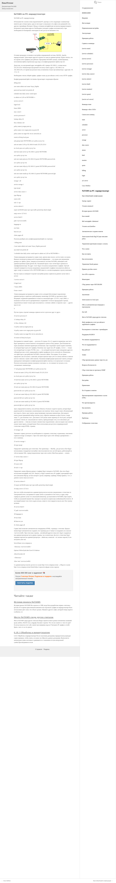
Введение (85, 18)
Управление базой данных (90, 264)
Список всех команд (88, 114)
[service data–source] (88, 74)
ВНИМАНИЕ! (86, 13)
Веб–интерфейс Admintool (90, 221)
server (84, 130)
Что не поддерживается (89, 344)
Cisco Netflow (86, 185)
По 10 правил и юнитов (89, 390)
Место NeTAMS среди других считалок (94, 317)
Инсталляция (86, 23)
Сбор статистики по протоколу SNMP (93, 370)
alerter (84, 150)
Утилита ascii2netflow (88, 226)
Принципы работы (87, 38)
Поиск (97, 2)
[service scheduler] (87, 53)
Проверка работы (87, 413)
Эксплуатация (86, 33)
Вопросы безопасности (89, 365)
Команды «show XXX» (89, 109)
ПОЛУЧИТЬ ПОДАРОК (25, 583)
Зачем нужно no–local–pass (90, 299)
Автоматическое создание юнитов (92, 231)
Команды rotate (86, 104)
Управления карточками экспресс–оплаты (95, 244)
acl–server (85, 180)
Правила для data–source (89, 269)
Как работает (86, 350)
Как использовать (87, 259)
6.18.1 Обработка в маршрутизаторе (32, 632)
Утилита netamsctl (87, 206)
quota (83, 165)
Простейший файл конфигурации (92, 196)
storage (84, 140)
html (83, 155)
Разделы (46, 649)
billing (84, 170)
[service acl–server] (87, 99)
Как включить (86, 408)
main (83, 119)
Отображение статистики (90, 423)
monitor (84, 160)
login (83, 175)
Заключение (85, 294)
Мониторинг (86, 279)
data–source (85, 145)
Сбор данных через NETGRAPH (92, 284)
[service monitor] (87, 89)
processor (85, 135)
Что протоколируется (88, 403)
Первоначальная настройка (90, 28)
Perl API (84, 312)
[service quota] (86, 94)
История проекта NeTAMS (90, 211)
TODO (84, 355)
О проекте (38, 649)
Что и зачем (85, 249)
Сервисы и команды (88, 43)
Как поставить (86, 254)
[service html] (86, 84)
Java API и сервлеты (88, 274)
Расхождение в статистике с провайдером (94, 329)
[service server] (86, 58)
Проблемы (85, 418)
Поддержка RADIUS (88, 334)
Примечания (86, 385)
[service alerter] (86, 79)
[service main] (86, 48)
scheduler (85, 125)
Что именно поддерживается (91, 339)
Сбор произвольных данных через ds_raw (95, 360)
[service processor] (87, 64)
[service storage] (87, 69)
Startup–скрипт (86, 201)
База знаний (85, 216)
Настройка (85, 380)
